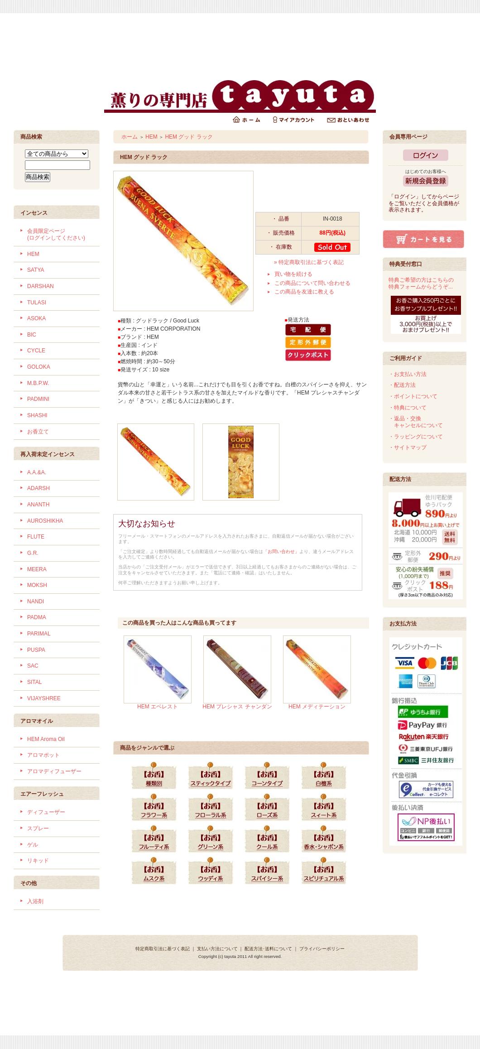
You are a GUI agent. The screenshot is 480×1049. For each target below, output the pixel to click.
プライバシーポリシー (322, 948)
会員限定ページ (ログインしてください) (56, 234)
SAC (32, 666)
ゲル (32, 845)
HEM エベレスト (157, 706)
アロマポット (43, 755)
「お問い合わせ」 (281, 551)
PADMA (36, 617)
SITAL (34, 682)
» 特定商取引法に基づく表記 (309, 262)
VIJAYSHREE (44, 698)
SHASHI (37, 415)
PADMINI (38, 399)
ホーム (129, 137)
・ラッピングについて (416, 436)
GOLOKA (38, 367)
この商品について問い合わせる (312, 283)
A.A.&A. (36, 472)
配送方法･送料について (268, 948)
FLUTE (35, 537)
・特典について (408, 407)
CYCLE (36, 350)
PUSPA (36, 650)
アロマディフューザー (54, 771)
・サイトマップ (408, 447)
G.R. (32, 553)
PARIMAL (39, 633)
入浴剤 (35, 901)
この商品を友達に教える (304, 292)
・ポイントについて (413, 396)
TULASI (36, 302)
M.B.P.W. (38, 383)
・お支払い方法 (408, 374)
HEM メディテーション (317, 706)
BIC (31, 335)
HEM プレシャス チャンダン (237, 706)
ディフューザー (46, 812)
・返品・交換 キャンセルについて (416, 421)
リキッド (38, 860)
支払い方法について (217, 948)
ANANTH (38, 504)
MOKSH (37, 585)
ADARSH (38, 488)
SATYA (35, 270)
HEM (33, 254)
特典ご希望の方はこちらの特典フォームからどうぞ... (421, 283)
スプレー (38, 828)
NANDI (35, 601)
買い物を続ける (293, 274)
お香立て (38, 431)
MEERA (37, 569)
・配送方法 (402, 385)
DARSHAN (40, 286)
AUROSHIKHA (45, 521)
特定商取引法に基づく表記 (162, 948)
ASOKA (36, 318)
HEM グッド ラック (188, 137)
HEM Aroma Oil (46, 739)
